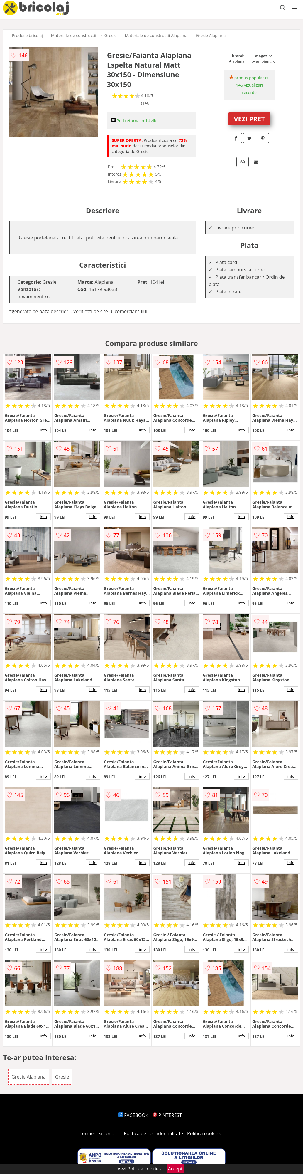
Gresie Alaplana (211, 35)
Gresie (110, 35)
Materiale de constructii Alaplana (156, 35)
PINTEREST (167, 1115)
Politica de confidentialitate (153, 1133)
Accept (175, 1168)
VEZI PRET (249, 118)
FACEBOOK (133, 1115)
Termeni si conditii (99, 1133)
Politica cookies (204, 1133)
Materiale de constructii (73, 35)
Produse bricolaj (27, 35)
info (43, 430)
